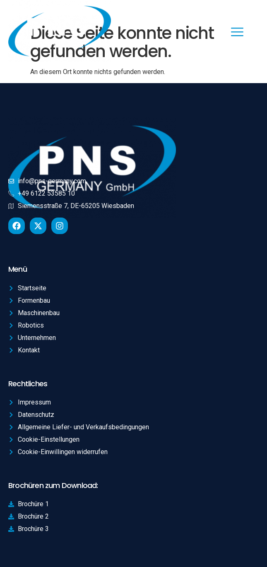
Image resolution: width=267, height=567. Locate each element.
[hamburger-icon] (237, 32)
